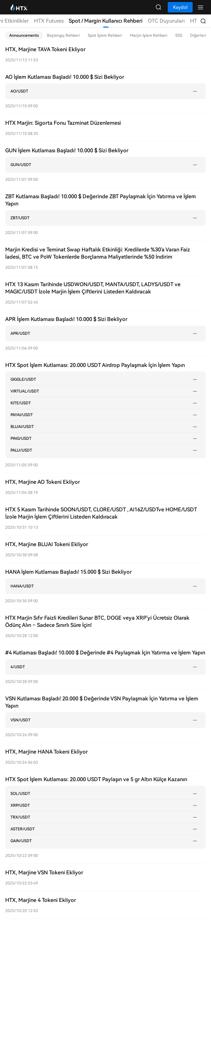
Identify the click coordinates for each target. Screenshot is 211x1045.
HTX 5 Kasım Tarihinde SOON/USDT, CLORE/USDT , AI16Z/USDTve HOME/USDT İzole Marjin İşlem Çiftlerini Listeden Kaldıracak (101, 513)
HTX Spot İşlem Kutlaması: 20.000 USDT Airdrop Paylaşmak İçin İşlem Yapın (95, 365)
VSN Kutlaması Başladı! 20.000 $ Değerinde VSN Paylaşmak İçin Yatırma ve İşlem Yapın (101, 702)
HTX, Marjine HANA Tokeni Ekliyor (46, 752)
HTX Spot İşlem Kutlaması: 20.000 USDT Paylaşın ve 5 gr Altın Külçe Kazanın (96, 779)
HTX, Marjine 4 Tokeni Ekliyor (40, 900)
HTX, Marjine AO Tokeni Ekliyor (42, 482)
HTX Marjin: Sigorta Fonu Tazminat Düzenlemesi (63, 123)
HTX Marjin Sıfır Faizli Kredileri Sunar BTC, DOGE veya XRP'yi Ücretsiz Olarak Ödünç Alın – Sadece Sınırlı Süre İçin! (97, 621)
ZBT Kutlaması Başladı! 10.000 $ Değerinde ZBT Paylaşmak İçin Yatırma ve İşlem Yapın (100, 200)
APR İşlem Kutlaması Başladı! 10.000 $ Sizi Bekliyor (66, 319)
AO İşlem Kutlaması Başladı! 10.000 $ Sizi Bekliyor (64, 77)
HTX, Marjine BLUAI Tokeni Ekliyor (46, 544)
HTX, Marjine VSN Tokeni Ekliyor (44, 872)
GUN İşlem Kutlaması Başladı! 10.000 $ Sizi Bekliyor (66, 150)
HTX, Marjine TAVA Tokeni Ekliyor (45, 49)
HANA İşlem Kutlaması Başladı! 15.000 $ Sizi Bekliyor (68, 572)
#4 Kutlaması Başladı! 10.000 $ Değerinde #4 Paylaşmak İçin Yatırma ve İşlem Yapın (105, 653)
